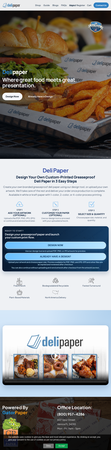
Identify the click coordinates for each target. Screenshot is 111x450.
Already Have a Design (40, 96)
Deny (48, 446)
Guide (46, 5)
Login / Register (77, 5)
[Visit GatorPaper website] (28, 432)
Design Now (12, 96)
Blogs (55, 5)
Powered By (15, 410)
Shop (38, 5)
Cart (89, 5)
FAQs (64, 5)
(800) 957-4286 (70, 414)
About (72, 5)
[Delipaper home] (11, 5)
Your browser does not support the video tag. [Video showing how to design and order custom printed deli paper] (55, 355)
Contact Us (101, 5)
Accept (61, 446)
